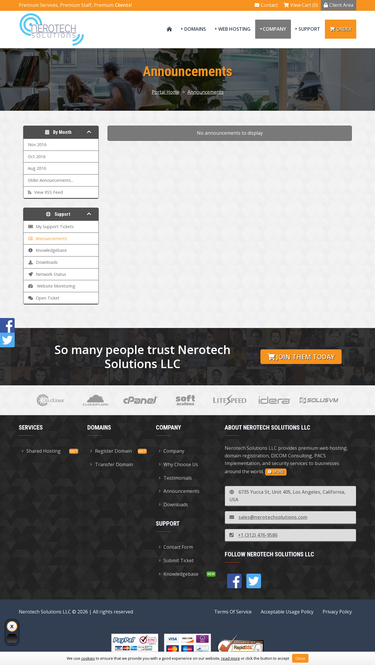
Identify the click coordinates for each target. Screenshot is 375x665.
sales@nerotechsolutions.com (268, 517)
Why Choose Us (178, 464)
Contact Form (176, 547)
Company (274, 29)
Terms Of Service (233, 611)
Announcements (206, 92)
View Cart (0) (301, 5)
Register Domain (111, 451)
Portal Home (166, 92)
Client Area (338, 5)
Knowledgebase (178, 574)
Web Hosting (234, 29)
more (276, 471)
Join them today (301, 356)
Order (341, 29)
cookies (88, 658)
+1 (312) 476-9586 (253, 535)
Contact (266, 5)
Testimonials (175, 478)
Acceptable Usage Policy (287, 611)
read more (230, 658)
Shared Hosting (41, 451)
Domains (195, 29)
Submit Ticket (176, 560)
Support (309, 29)
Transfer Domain (111, 464)
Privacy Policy (337, 611)
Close (300, 658)
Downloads (173, 504)
